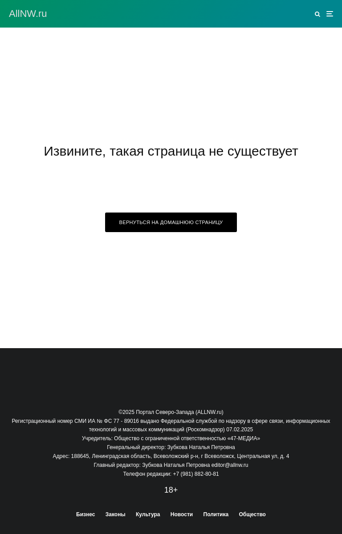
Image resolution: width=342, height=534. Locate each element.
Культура (148, 514)
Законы (116, 514)
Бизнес (85, 514)
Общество (252, 514)
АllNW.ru (28, 14)
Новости (182, 514)
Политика (216, 514)
